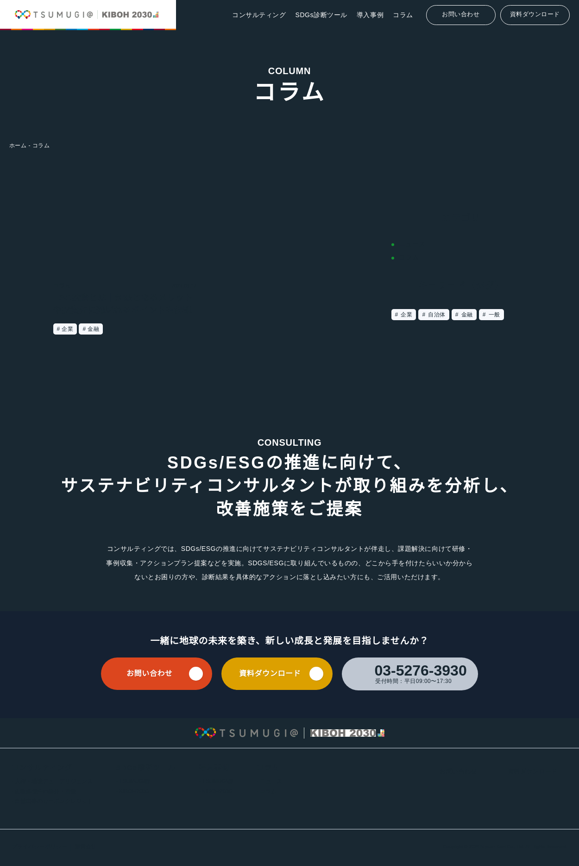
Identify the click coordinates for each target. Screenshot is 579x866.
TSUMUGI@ (133, 782)
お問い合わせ (460, 14)
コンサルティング (260, 14)
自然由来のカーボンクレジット (54, 802)
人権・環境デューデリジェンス (54, 782)
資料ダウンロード (535, 14)
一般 (493, 315)
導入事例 (370, 14)
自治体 (436, 315)
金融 (465, 315)
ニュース (268, 782)
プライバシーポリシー (39, 847)
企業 (405, 315)
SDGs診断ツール (321, 14)
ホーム (17, 145)
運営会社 (86, 847)
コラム (403, 14)
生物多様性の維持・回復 (45, 792)
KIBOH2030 (133, 792)
